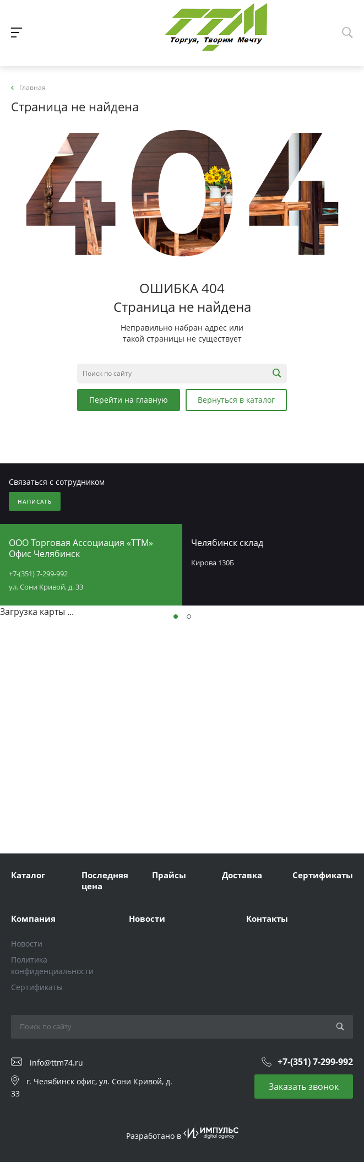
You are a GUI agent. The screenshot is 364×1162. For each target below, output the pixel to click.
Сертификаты (322, 874)
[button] (175, 616)
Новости (26, 943)
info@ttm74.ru (56, 1062)
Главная (28, 87)
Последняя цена (105, 880)
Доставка (242, 874)
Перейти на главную (128, 399)
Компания (33, 918)
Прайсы (169, 874)
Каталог (28, 874)
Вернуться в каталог (236, 399)
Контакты (267, 918)
